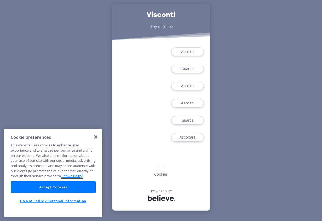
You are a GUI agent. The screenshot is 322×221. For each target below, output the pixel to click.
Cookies (161, 174)
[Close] (95, 137)
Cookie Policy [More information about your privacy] (71, 176)
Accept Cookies (53, 187)
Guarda (187, 69)
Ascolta (187, 52)
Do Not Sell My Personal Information (53, 201)
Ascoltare (187, 137)
